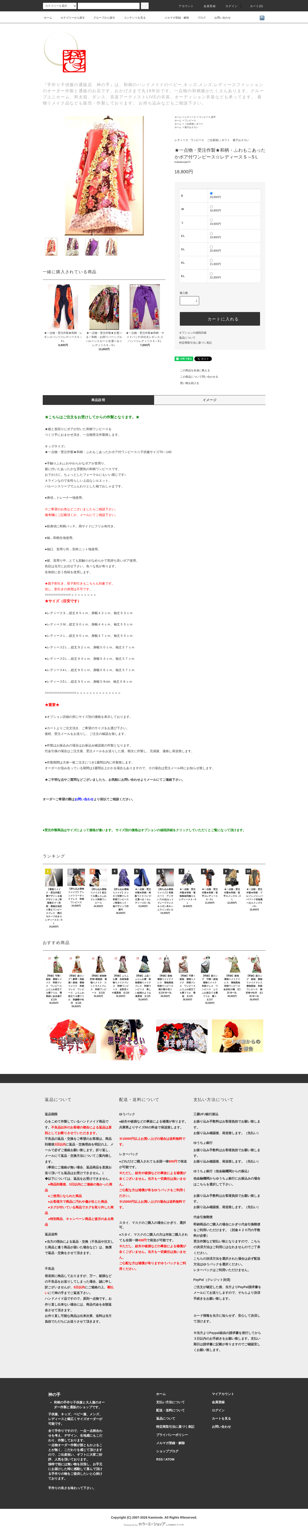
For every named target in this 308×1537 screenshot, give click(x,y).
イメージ (210, 400)
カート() (254, 6)
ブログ (199, 17)
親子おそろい (191, 127)
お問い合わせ (220, 17)
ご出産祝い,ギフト (194, 124)
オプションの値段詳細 (192, 332)
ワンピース (190, 120)
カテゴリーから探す (70, 17)
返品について (187, 337)
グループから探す (101, 17)
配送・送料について (170, 1410)
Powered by (154, 1525)
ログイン (229, 6)
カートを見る (221, 1418)
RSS (159, 1459)
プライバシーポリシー (172, 1435)
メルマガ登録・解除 (174, 17)
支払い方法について (170, 1402)
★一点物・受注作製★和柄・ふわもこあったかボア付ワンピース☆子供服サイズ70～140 (108, 452)
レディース (190, 117)
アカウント (183, 6)
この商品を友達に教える (192, 370)
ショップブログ (167, 1451)
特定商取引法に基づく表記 (195, 342)
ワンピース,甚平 (207, 117)
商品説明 (98, 400)
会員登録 (207, 6)
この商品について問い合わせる (196, 376)
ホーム (48, 17)
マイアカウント (223, 1394)
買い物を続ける (187, 383)
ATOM (169, 1459)
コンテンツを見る (132, 17)
